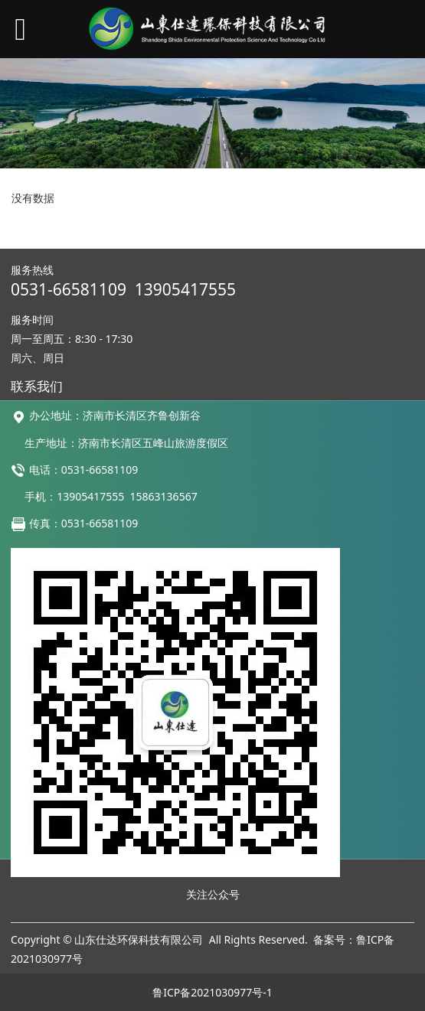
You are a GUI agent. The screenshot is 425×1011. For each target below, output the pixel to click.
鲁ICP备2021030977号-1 (212, 992)
